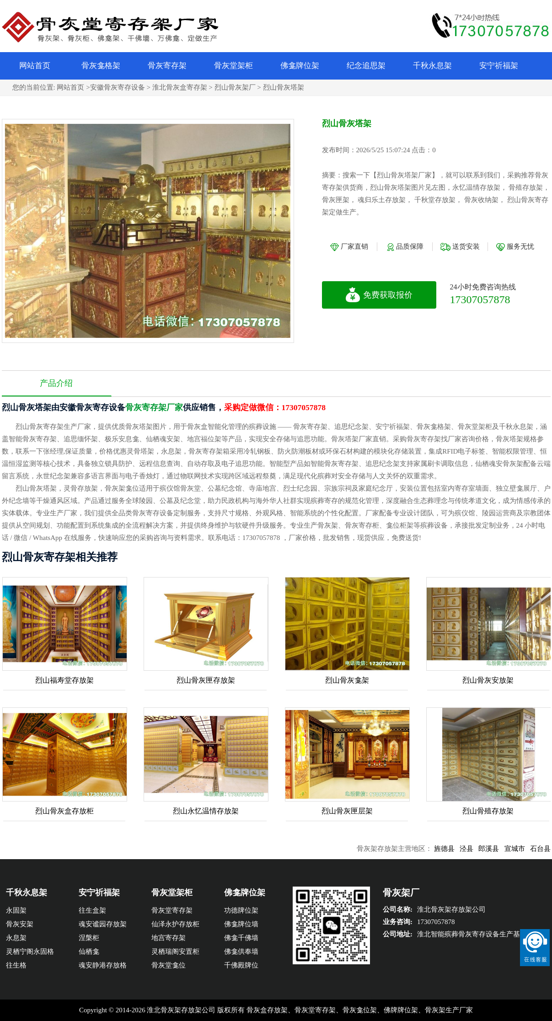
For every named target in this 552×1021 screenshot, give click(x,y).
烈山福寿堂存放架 (64, 680)
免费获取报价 (379, 294)
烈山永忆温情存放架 (206, 811)
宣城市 (523, 848)
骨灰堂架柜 (233, 65)
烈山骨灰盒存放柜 (64, 811)
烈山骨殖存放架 (488, 811)
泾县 (475, 848)
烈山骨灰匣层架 (347, 811)
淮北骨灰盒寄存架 (179, 87)
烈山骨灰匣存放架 (206, 680)
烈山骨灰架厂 (235, 87)
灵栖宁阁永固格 (30, 951)
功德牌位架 (241, 910)
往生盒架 (92, 910)
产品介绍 (56, 383)
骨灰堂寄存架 (172, 910)
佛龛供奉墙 (241, 951)
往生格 (16, 965)
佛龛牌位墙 (241, 924)
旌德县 (453, 848)
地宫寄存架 (168, 937)
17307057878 (480, 299)
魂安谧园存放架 (103, 924)
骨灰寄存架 (167, 65)
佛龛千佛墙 (241, 937)
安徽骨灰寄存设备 (117, 87)
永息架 (16, 937)
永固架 (16, 910)
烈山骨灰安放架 (488, 680)
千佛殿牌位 (241, 965)
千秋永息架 (432, 65)
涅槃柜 (89, 937)
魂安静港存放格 (103, 965)
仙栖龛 (89, 951)
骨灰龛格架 (100, 65)
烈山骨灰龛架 (347, 680)
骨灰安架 (19, 924)
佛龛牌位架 (299, 65)
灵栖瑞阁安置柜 (175, 951)
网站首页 (34, 65)
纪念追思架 (366, 65)
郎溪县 (497, 848)
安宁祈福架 (498, 65)
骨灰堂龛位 (168, 965)
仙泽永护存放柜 (175, 924)
